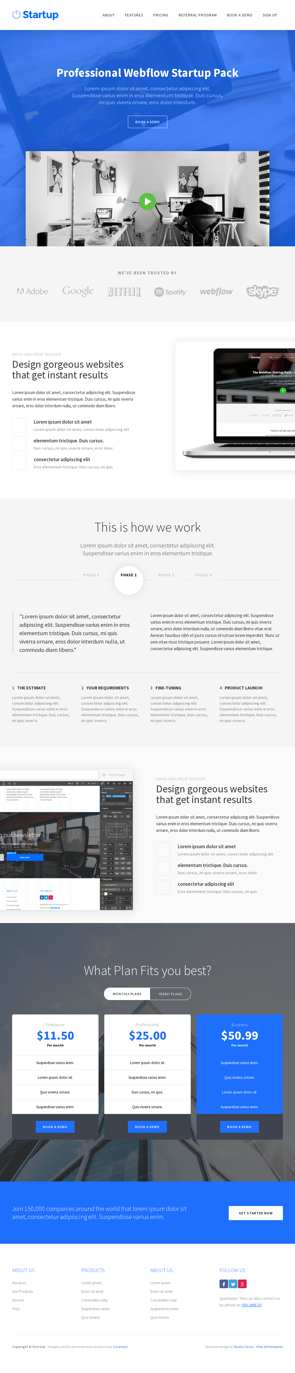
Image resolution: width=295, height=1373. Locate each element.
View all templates (269, 1346)
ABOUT (109, 15)
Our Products (22, 1291)
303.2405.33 (252, 1305)
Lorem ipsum (91, 1282)
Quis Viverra (90, 1317)
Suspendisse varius (95, 1308)
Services (18, 1300)
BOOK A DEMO (147, 1127)
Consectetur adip (94, 1300)
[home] (35, 15)
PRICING (161, 15)
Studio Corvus (244, 1346)
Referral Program (198, 15)
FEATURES (134, 15)
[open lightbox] (147, 198)
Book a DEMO (55, 1127)
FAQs (16, 1308)
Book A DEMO (240, 15)
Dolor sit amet (92, 1291)
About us (19, 1282)
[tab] (91, 580)
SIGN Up (270, 15)
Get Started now (256, 1213)
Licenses (120, 1346)
